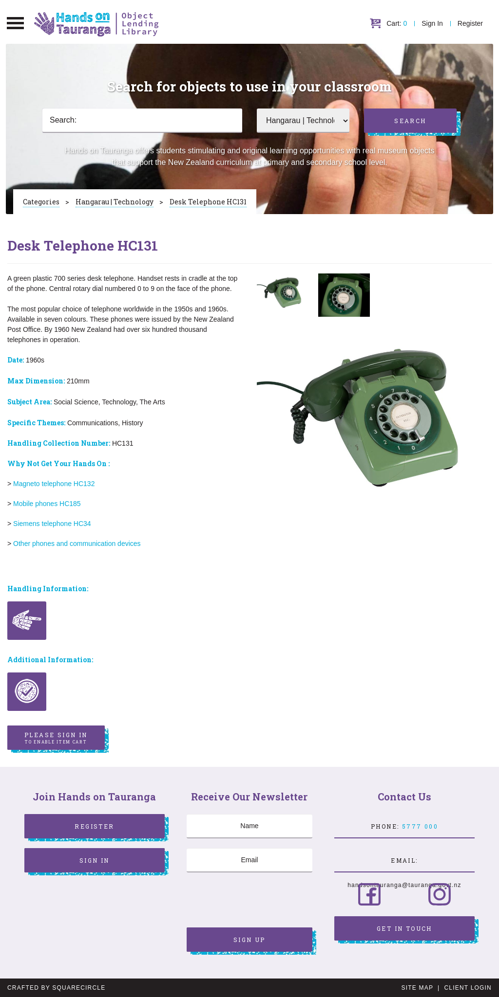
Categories (41, 201)
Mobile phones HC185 (47, 504)
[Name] (249, 826)
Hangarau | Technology (115, 201)
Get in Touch (404, 928)
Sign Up (249, 939)
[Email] (249, 860)
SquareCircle (78, 987)
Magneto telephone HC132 (54, 484)
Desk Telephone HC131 (208, 201)
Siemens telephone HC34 (52, 523)
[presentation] (261, 901)
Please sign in (56, 738)
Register (470, 23)
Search (410, 121)
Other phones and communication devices (77, 543)
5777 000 (420, 826)
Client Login (468, 987)
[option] (282, 292)
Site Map (417, 987)
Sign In (432, 23)
